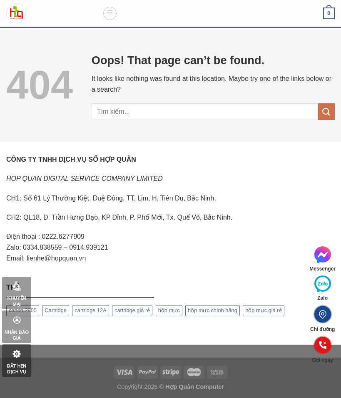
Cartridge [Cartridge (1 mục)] (56, 310)
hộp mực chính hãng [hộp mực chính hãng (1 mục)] (212, 310)
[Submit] (326, 111)
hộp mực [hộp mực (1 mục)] (169, 310)
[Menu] (110, 13)
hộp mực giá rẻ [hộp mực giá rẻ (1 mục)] (263, 310)
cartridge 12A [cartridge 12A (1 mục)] (90, 310)
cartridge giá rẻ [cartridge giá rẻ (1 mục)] (132, 310)
